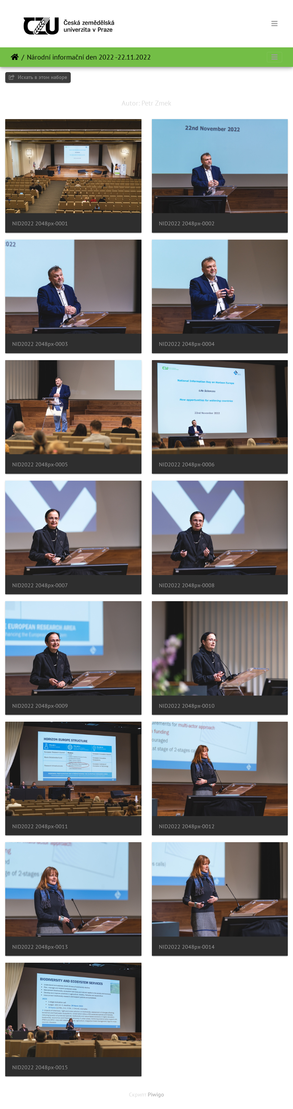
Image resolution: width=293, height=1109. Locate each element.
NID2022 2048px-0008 (187, 585)
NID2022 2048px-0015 (40, 1067)
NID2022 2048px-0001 (40, 223)
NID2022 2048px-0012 (187, 826)
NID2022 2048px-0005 (40, 464)
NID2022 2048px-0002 (187, 223)
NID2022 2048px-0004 (187, 344)
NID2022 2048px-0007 (40, 585)
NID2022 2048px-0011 (40, 826)
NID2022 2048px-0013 (40, 947)
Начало (15, 57)
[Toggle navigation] (274, 23)
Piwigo (156, 1094)
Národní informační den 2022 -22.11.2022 (89, 57)
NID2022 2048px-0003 (40, 344)
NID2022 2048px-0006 (187, 464)
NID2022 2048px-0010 (187, 706)
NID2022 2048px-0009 (40, 706)
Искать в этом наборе (38, 77)
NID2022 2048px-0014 (187, 947)
